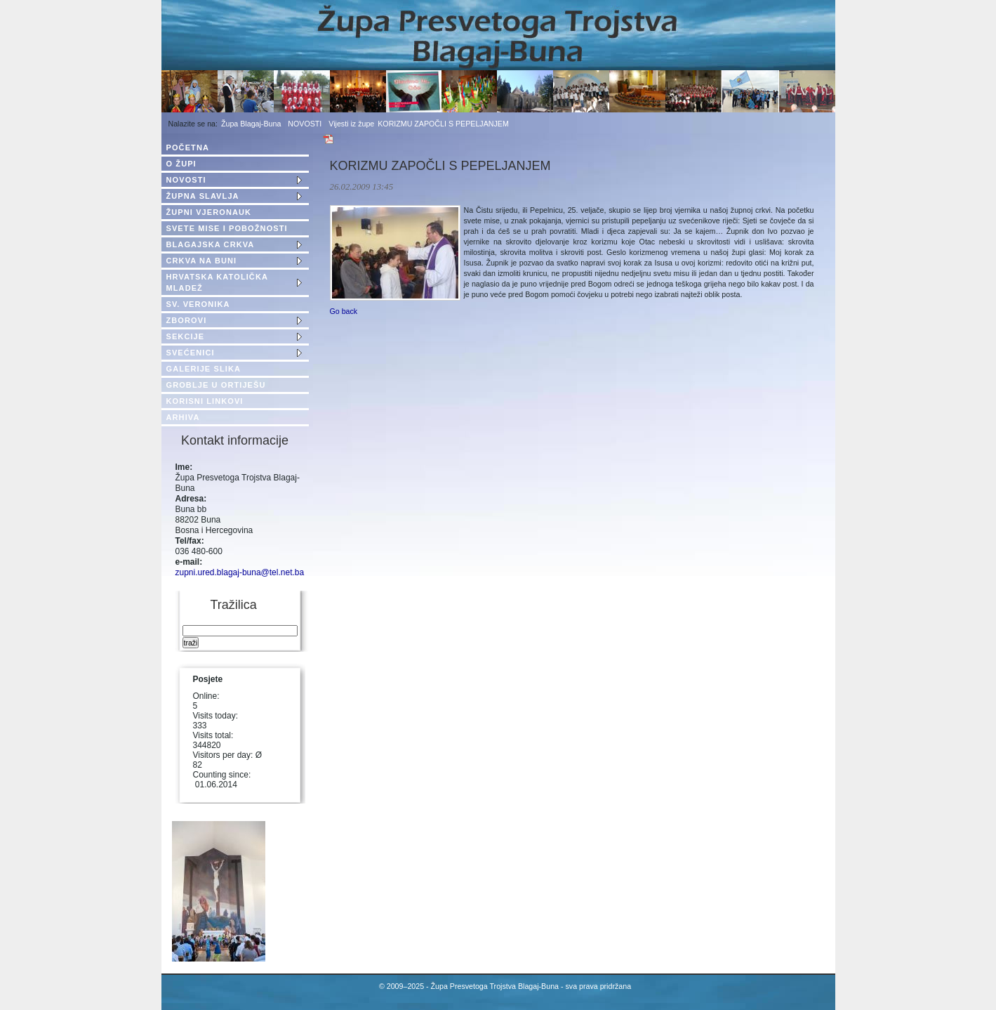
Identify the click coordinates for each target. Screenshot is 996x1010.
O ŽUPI (181, 163)
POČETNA (187, 147)
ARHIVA (183, 417)
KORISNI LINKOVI (205, 401)
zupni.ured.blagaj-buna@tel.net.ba (240, 572)
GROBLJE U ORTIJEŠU (216, 385)
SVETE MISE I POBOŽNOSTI (227, 228)
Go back (344, 311)
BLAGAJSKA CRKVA (210, 244)
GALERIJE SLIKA (203, 369)
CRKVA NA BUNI (201, 260)
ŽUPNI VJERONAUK (209, 212)
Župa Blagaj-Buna (251, 123)
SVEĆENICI (190, 352)
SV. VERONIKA (198, 304)
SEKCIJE (185, 336)
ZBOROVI (186, 320)
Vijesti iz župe (351, 123)
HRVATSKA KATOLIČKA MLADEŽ (217, 282)
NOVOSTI (304, 123)
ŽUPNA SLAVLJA (202, 196)
